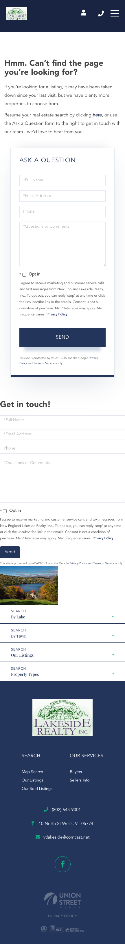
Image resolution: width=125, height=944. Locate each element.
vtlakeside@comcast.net (63, 837)
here (97, 115)
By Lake (18, 617)
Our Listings (22, 655)
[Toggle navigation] (115, 13)
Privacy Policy (57, 314)
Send (62, 337)
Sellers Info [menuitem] (80, 781)
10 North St (62, 824)
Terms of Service (44, 363)
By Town (19, 636)
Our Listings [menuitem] (32, 781)
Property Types (25, 674)
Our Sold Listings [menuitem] (37, 789)
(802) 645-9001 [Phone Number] (101, 14)
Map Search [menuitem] (32, 772)
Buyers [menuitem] (76, 772)
